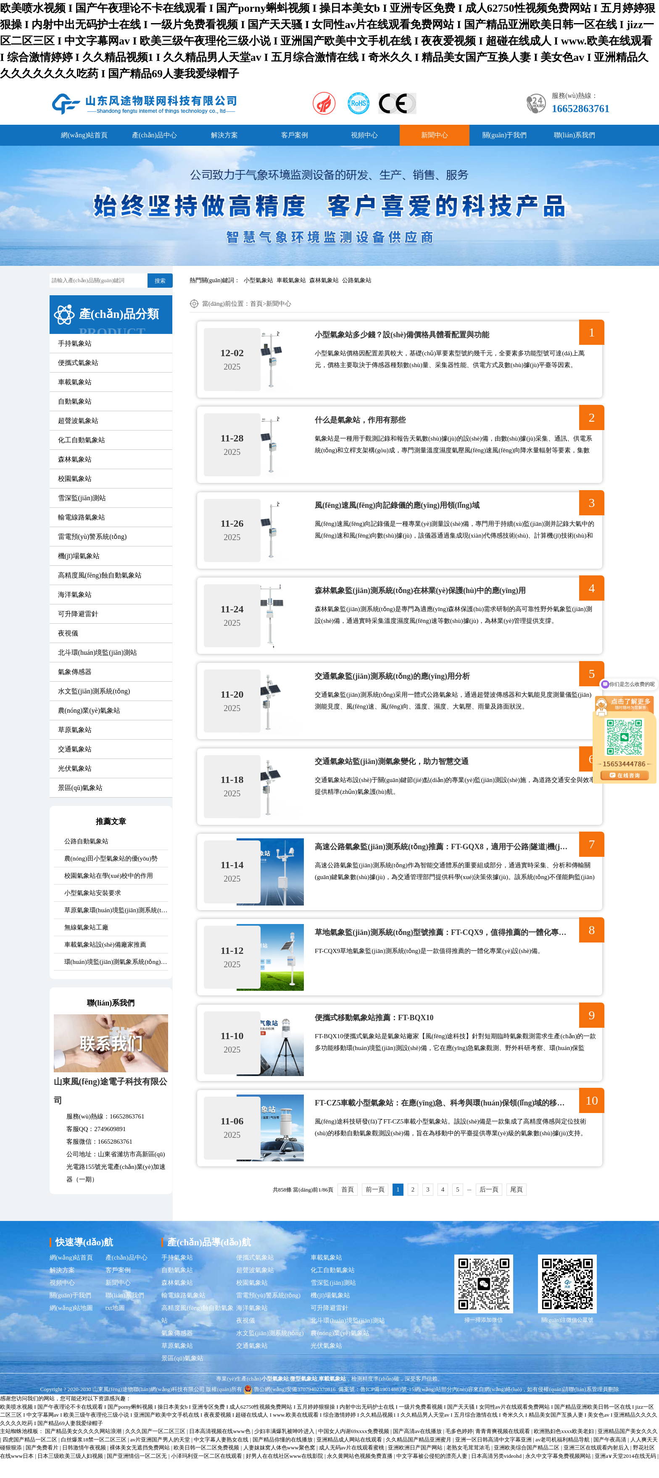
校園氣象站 (75, 478)
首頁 (256, 303)
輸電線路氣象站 (81, 517)
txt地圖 (115, 1325)
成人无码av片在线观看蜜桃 (352, 1465)
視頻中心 (364, 135)
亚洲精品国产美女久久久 (628, 1449)
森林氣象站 (324, 280)
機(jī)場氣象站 (79, 555)
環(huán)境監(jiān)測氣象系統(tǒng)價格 (116, 961)
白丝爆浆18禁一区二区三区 (94, 1457)
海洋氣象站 (75, 594)
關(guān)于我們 (504, 135)
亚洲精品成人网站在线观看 (349, 1457)
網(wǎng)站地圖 (71, 1325)
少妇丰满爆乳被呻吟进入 (285, 1449)
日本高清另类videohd (497, 1473)
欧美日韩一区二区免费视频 (207, 1465)
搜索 (160, 281)
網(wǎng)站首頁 (84, 135)
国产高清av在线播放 (418, 1449)
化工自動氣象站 (81, 440)
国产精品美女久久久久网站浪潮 (84, 1449)
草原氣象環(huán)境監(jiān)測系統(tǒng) (116, 910)
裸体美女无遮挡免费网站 (140, 1465)
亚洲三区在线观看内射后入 (597, 1465)
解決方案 (224, 135)
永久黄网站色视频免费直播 (360, 1473)
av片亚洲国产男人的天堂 (161, 1457)
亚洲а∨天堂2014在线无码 (626, 1473)
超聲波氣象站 (78, 420)
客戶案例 (294, 135)
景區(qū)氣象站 (80, 787)
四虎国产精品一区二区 (30, 1457)
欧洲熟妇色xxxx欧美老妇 (564, 1449)
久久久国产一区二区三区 (156, 1449)
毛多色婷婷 (459, 1449)
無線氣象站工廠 (86, 927)
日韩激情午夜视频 (84, 1465)
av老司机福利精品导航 (563, 1457)
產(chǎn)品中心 (154, 135)
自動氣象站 (75, 401)
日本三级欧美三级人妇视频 (70, 1473)
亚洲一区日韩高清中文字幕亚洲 (494, 1457)
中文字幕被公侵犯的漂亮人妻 (432, 1473)
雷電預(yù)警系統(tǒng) (92, 536)
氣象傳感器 (75, 671)
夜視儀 (68, 633)
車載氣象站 (291, 280)
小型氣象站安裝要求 (92, 893)
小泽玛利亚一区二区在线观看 (207, 1473)
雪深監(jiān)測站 (82, 497)
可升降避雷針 (78, 613)
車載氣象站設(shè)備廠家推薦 (105, 944)
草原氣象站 (75, 729)
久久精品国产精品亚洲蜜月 (419, 1457)
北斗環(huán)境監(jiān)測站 (97, 652)
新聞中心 (434, 135)
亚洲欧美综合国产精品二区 (527, 1465)
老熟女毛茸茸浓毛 (468, 1465)
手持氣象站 (75, 343)
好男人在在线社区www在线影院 (285, 1473)
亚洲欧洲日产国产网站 (416, 1465)
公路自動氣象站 (86, 841)
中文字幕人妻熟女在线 (222, 1457)
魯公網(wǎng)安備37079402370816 (289, 1407)
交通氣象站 (75, 749)
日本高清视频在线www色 (220, 1449)
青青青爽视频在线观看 (503, 1449)
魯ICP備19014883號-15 (387, 1407)
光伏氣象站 (75, 768)
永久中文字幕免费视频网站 (558, 1473)
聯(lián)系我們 (575, 135)
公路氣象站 (357, 280)
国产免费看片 (43, 1465)
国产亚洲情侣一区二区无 (137, 1473)
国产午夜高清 (610, 1457)
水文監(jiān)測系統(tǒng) (94, 691)
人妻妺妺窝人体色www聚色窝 (279, 1465)
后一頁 (489, 1207)
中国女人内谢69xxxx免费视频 (354, 1449)
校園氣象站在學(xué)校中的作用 (108, 875)
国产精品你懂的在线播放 (283, 1457)
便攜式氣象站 (78, 362)
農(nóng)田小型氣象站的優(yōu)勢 (111, 858)
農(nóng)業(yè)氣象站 (89, 710)
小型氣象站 (258, 280)
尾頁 (516, 1207)
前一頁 (375, 1207)
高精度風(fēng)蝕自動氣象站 (100, 575)
